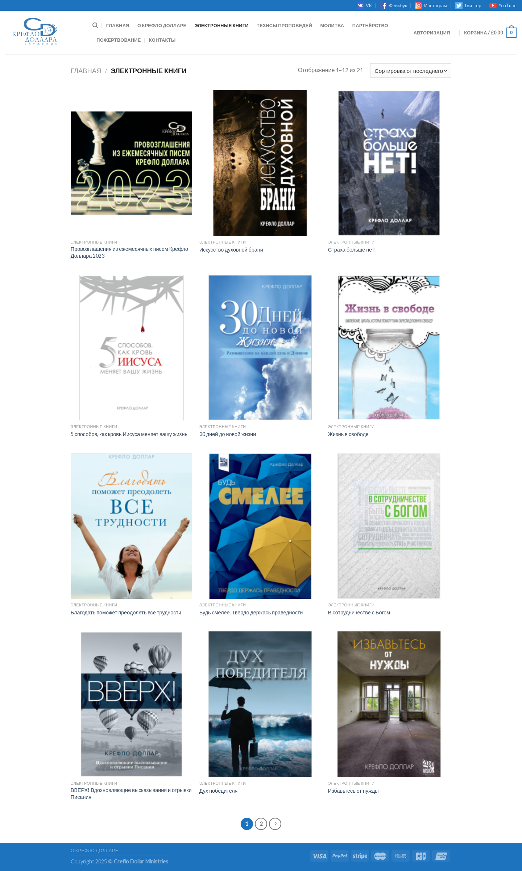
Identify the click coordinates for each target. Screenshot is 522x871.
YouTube (503, 5)
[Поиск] (95, 25)
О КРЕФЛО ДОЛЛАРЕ (161, 25)
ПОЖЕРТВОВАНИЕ (118, 40)
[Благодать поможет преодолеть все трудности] (131, 526)
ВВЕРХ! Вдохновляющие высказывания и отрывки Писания (131, 793)
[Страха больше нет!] (389, 163)
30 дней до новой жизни (227, 434)
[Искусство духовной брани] (260, 163)
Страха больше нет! (352, 249)
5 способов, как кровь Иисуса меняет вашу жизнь (129, 434)
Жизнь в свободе (348, 434)
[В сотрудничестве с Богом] (389, 526)
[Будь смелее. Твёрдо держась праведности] (260, 526)
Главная (117, 25)
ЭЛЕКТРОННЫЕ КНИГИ (222, 25)
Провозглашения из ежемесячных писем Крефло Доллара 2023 (129, 252)
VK (364, 5)
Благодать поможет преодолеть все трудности (126, 612)
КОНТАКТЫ (162, 40)
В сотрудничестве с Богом (359, 612)
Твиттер (468, 5)
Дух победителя (218, 791)
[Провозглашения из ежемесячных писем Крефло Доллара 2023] (131, 163)
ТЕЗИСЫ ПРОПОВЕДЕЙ (284, 25)
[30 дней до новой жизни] (260, 347)
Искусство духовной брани (231, 249)
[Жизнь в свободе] (389, 347)
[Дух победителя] (260, 704)
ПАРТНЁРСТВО (370, 25)
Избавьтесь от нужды (353, 791)
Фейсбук (393, 5)
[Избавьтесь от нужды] (389, 704)
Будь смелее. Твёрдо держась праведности (251, 612)
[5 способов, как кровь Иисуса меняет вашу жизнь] (131, 347)
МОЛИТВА (332, 25)
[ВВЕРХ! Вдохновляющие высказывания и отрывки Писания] (131, 704)
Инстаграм (431, 5)
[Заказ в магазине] (410, 70)
